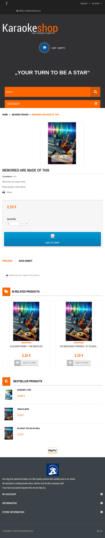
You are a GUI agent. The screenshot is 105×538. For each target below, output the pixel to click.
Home (5, 114)
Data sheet (25, 261)
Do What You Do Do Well (28, 428)
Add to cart (29, 362)
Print (9, 192)
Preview (7, 261)
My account (9, 494)
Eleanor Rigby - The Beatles (26, 346)
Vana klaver (23, 409)
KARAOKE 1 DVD (24, 390)
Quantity (11, 219)
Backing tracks (20, 114)
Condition (7, 176)
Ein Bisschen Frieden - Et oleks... (79, 346)
